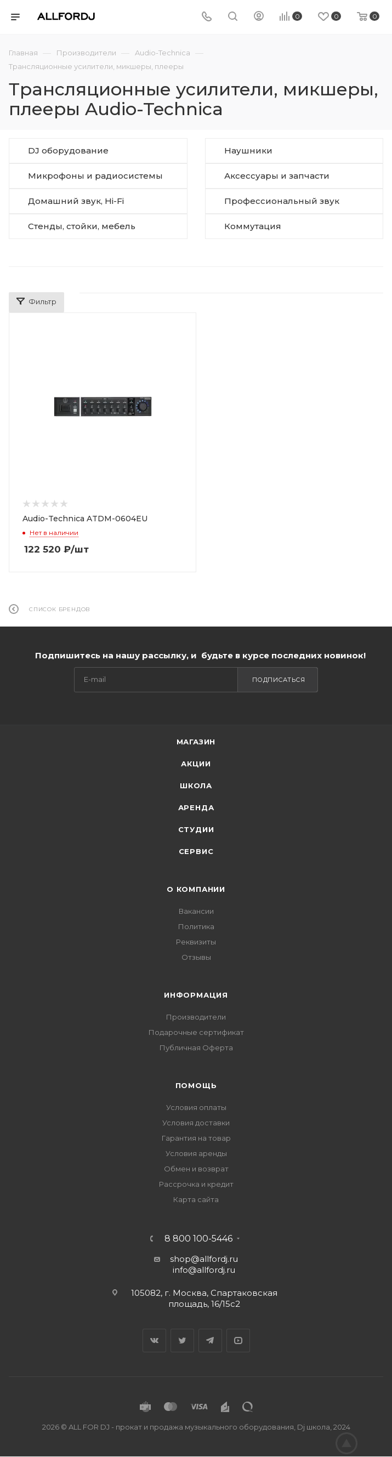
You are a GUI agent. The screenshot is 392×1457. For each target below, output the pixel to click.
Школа (196, 785)
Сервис (196, 851)
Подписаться (278, 680)
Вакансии (196, 911)
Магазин (196, 741)
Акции (196, 763)
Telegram (210, 1340)
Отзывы (196, 957)
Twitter (182, 1340)
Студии (196, 829)
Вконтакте (154, 1340)
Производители (196, 1016)
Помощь (196, 1085)
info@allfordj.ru (204, 1270)
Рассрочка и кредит (196, 1184)
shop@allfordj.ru (204, 1259)
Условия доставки (196, 1122)
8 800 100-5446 (198, 1238)
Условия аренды (196, 1153)
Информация (196, 995)
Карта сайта (196, 1199)
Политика (196, 926)
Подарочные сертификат (196, 1032)
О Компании (196, 889)
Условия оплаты (196, 1107)
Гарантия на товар (196, 1138)
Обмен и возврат (196, 1168)
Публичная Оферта (196, 1047)
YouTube (238, 1340)
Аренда (196, 807)
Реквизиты (196, 941)
